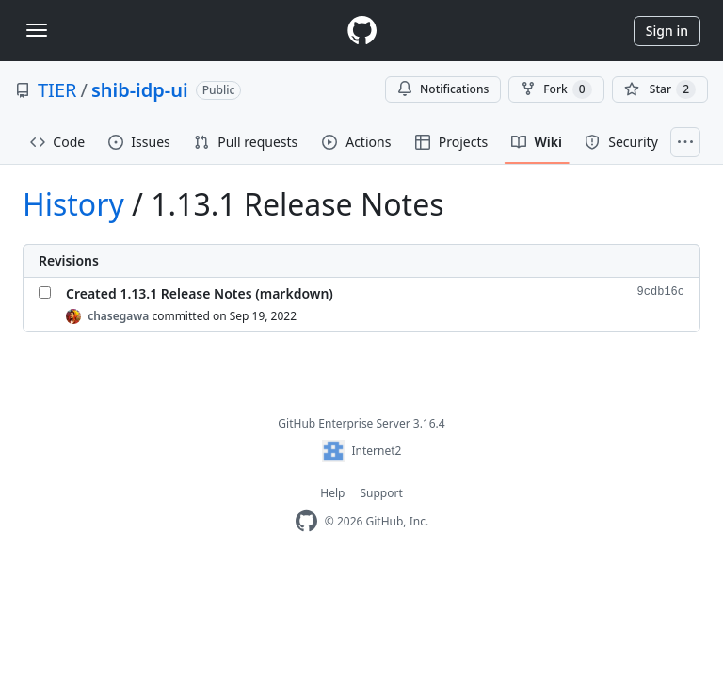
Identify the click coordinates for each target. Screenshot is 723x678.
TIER (57, 90)
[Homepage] (361, 30)
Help (332, 493)
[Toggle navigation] (37, 30)
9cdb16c (660, 292)
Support (381, 493)
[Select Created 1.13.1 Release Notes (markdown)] (45, 292)
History (73, 204)
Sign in (667, 31)
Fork (556, 89)
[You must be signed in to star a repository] (660, 89)
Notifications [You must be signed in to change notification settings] (443, 89)
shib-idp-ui (139, 90)
